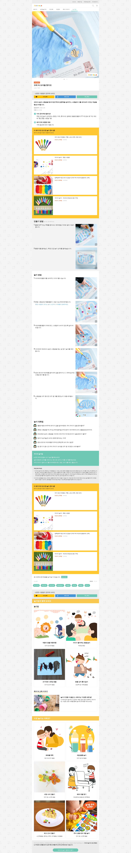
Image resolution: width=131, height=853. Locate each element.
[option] (65, 44)
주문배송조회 (87, 2)
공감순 (91, 581)
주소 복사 (87, 96)
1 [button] (64, 79)
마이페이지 (95, 2)
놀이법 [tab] (74, 9)
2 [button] (67, 79)
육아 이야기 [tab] (66, 9)
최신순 (95, 581)
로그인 (74, 2)
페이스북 (63, 97)
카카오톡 (41, 97)
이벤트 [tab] (58, 9)
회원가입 (80, 2)
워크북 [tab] (51, 9)
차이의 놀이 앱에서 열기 (65, 850)
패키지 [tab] (35, 9)
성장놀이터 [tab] (43, 9)
